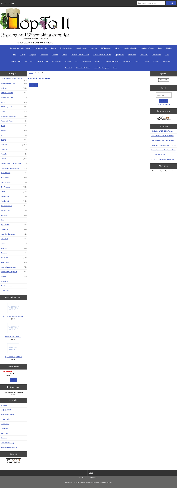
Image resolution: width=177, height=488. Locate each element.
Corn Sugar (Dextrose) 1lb (160, 154)
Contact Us (4, 428)
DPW (14, 55)
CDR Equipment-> (14, 107)
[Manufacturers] (13, 374)
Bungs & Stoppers (81, 48)
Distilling (169, 48)
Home (3, 3)
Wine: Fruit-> (14, 262)
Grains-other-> (14, 182)
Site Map (4, 438)
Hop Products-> (14, 187)
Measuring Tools (42, 61)
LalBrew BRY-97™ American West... (163, 140)
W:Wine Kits (166, 61)
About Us (4, 405)
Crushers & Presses (147, 48)
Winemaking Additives (83, 68)
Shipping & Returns (7, 414)
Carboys (94, 48)
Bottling (53, 48)
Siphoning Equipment (112, 61)
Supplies (146, 61)
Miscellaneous (56, 61)
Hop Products (156, 55)
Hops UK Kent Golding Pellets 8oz (162, 159)
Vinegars (155, 61)
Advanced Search (164, 104)
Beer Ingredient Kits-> (14, 83)
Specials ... (4, 281)
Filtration (64, 55)
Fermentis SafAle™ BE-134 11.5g (162, 136)
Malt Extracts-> (14, 201)
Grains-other (144, 55)
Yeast (115, 68)
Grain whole (132, 55)
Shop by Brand (6, 410)
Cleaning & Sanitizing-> (14, 116)
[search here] (164, 95)
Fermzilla (55, 55)
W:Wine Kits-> (14, 258)
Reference (98, 61)
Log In (11, 3)
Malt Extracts (29, 61)
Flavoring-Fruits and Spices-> (14, 163)
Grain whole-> (14, 178)
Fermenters (44, 55)
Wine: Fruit (68, 68)
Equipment (33, 55)
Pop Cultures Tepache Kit (13, 350)
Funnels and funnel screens (102, 55)
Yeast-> (14, 276)
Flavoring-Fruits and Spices (80, 55)
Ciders (117, 48)
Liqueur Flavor (16, 61)
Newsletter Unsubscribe (9, 447)
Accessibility (5, 424)
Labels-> (14, 192)
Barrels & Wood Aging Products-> (14, 79)
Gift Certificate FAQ (7, 443)
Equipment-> (14, 145)
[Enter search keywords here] (151, 3)
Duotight (22, 55)
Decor (160, 48)
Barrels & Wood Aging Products (20, 48)
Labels (167, 55)
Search (163, 88)
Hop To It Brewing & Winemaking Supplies (87, 482)
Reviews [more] (13, 387)
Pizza (76, 61)
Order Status (5, 433)
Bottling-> (14, 88)
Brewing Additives (66, 48)
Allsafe (13, 375)
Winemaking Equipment (101, 68)
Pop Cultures (86, 61)
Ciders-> (14, 112)
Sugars (136, 61)
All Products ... (5, 290)
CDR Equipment (106, 48)
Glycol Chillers (119, 55)
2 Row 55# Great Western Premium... (164, 145)
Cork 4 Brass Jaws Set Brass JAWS (163, 150)
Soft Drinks (126, 61)
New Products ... (6, 286)
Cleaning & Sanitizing (130, 48)
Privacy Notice (5, 419)
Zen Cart (109, 482)
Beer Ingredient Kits (40, 48)
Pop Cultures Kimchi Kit (13, 330)
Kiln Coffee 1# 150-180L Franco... (162, 131)
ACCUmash (13, 374)
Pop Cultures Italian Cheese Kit (13, 310)
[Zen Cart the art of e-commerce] (13, 461)
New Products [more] (13, 297)
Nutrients (68, 61)
